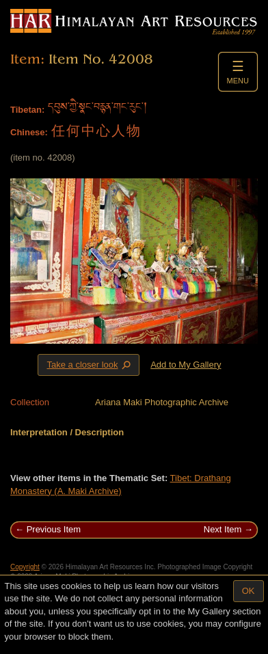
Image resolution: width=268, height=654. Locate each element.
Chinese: (29, 132)
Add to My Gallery (185, 364)
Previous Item (54, 529)
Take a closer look (89, 364)
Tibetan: (27, 110)
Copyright (25, 567)
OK (248, 591)
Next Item (223, 529)
